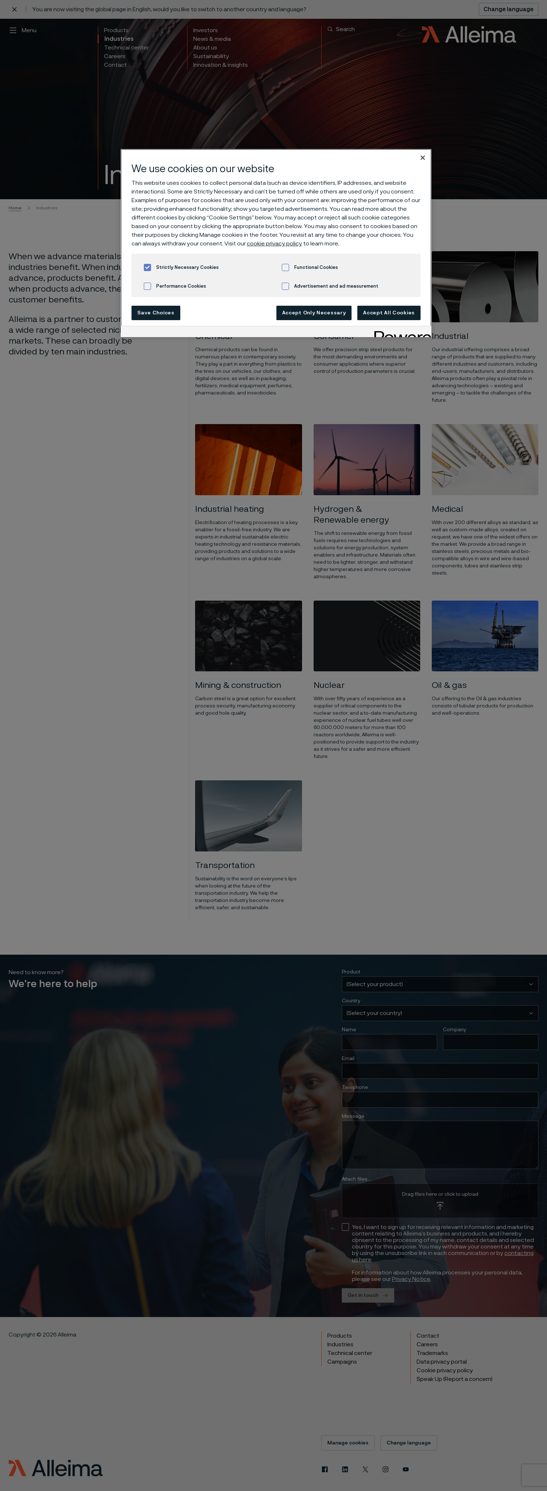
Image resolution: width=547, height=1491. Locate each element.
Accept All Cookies (389, 312)
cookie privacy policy (274, 244)
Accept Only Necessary (314, 312)
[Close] (423, 158)
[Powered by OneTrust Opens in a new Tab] (400, 332)
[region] (276, 243)
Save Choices (155, 312)
